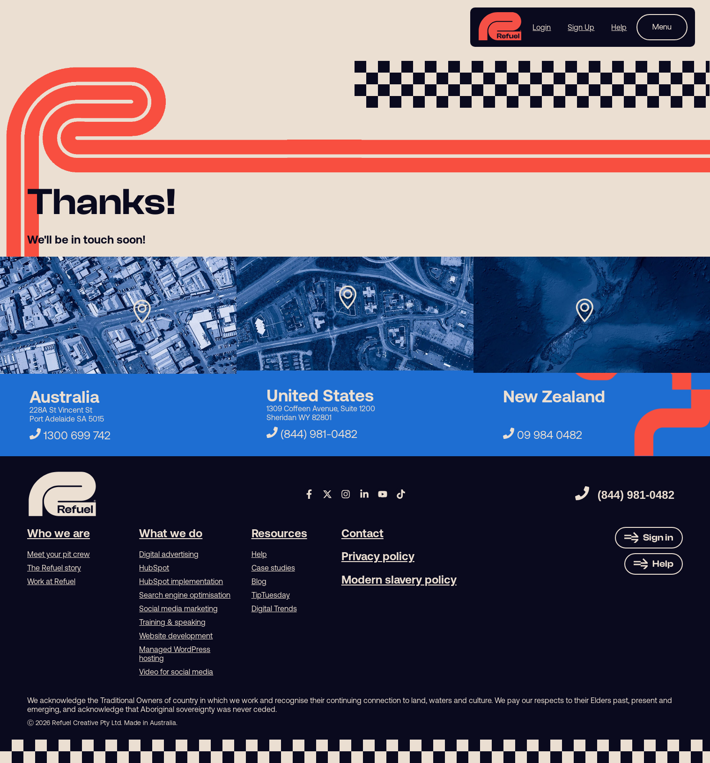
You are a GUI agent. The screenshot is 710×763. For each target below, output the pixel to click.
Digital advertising (169, 554)
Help (259, 554)
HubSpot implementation (181, 581)
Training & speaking (172, 622)
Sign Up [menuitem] (581, 27)
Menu (662, 26)
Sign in (658, 537)
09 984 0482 (542, 435)
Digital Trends (274, 608)
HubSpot (154, 567)
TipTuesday (270, 595)
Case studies (273, 567)
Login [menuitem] (541, 27)
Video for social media (176, 671)
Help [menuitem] (619, 27)
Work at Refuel (51, 581)
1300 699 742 (70, 435)
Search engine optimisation (184, 595)
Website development (176, 635)
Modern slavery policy (399, 579)
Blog (258, 581)
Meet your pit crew (58, 554)
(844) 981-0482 (311, 434)
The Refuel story (54, 567)
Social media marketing (178, 608)
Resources (279, 533)
